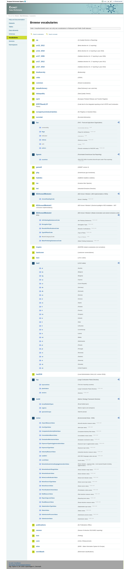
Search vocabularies (38, 34)
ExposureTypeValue (48, 447)
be (42, 272)
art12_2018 (40, 51)
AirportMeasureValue (48, 423)
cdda (38, 77)
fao (37, 122)
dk (42, 291)
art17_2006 (40, 56)
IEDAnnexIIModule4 (43, 213)
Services (11, 41)
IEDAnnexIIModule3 (43, 205)
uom (38, 541)
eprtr (38, 99)
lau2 (37, 263)
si (42, 360)
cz (42, 283)
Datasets (12, 23)
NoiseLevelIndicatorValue (49, 477)
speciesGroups (46, 412)
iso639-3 (44, 456)
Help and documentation (17, 19)
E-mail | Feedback (15, 563)
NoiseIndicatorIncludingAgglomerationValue (55, 464)
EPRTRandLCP (42, 104)
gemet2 (39, 167)
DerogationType (46, 224)
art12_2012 (40, 45)
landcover (40, 252)
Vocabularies (13, 37)
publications (41, 525)
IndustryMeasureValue (49, 451)
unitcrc (44, 148)
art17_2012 (40, 61)
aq (37, 40)
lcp (37, 380)
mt (42, 337)
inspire (38, 247)
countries (45, 159)
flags (43, 131)
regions (44, 408)
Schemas (12, 34)
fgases (38, 154)
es (42, 303)
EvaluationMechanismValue (50, 439)
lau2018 (39, 374)
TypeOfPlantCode (47, 232)
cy (42, 279)
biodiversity (40, 72)
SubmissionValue (47, 518)
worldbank (40, 552)
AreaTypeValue (46, 427)
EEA (17, 1)
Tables (11, 27)
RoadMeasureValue (48, 502)
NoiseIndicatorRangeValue (50, 469)
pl (42, 345)
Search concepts (53, 34)
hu (42, 314)
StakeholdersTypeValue (49, 506)
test (37, 535)
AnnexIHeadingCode (48, 199)
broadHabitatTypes (47, 404)
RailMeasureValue (47, 494)
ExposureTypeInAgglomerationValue (53, 443)
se (42, 356)
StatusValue (45, 510)
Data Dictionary (24, 15)
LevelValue (45, 460)
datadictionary (41, 88)
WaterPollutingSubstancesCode (51, 240)
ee (42, 295)
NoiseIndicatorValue (48, 473)
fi (42, 306)
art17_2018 (40, 67)
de (42, 287)
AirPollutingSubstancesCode (51, 220)
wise (38, 546)
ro (42, 352)
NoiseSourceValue (47, 485)
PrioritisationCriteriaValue (50, 490)
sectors (44, 392)
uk (42, 368)
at (42, 268)
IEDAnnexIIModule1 (43, 194)
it (42, 322)
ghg (37, 172)
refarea (44, 140)
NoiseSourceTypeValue (49, 481)
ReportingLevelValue (48, 498)
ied (37, 188)
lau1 (37, 258)
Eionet (16, 15)
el (42, 299)
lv (42, 333)
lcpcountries (45, 384)
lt (42, 326)
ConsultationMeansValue (49, 435)
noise (38, 418)
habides (39, 178)
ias (37, 183)
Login (105, 1)
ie (42, 318)
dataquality (40, 93)
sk (42, 364)
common (39, 83)
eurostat (39, 117)
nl (42, 341)
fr (42, 310)
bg (42, 276)
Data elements (13, 30)
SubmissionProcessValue (50, 514)
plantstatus (45, 388)
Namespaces (13, 45)
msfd (38, 399)
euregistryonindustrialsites (46, 112)
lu (42, 329)
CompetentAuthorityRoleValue (51, 431)
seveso (39, 530)
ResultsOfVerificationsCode (50, 228)
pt (42, 349)
